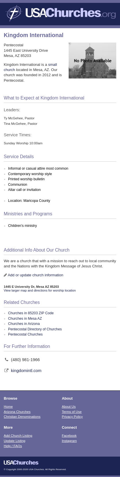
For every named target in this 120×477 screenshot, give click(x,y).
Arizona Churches (17, 411)
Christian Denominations (22, 416)
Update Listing (14, 440)
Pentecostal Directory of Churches (35, 329)
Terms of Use (72, 411)
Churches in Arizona (24, 324)
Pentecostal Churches (25, 334)
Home (8, 406)
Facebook (69, 435)
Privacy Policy (72, 416)
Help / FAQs (13, 446)
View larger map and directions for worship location (40, 290)
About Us (69, 406)
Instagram (69, 440)
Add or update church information (35, 275)
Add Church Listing (18, 435)
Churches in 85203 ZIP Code (31, 313)
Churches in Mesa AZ (25, 319)
